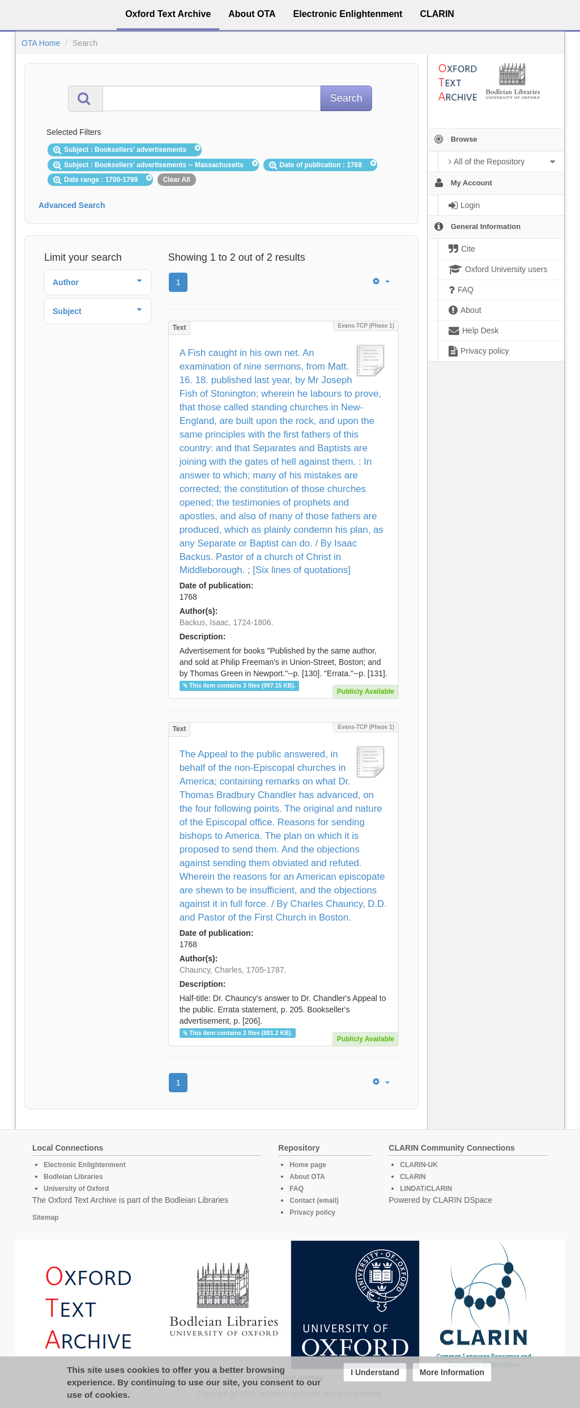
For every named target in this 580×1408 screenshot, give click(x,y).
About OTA (307, 1177)
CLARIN (412, 1177)
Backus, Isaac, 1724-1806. (227, 622)
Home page (307, 1165)
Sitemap (45, 1218)
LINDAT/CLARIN (426, 1189)
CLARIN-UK (419, 1165)
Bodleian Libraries (73, 1177)
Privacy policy (312, 1212)
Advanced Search (72, 205)
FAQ (296, 1189)
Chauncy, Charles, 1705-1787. (233, 969)
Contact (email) (314, 1201)
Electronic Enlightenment (85, 1165)
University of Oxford (76, 1189)
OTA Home (41, 43)
